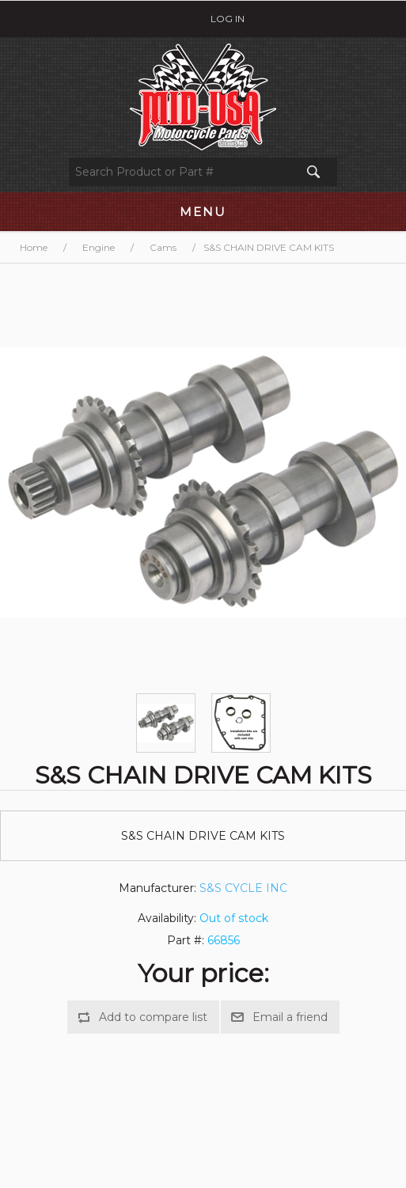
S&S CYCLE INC (243, 888)
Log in (228, 19)
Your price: (203, 973)
